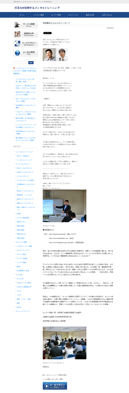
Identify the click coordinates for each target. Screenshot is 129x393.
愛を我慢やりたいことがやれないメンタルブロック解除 (26, 139)
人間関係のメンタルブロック (26, 185)
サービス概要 (39, 15)
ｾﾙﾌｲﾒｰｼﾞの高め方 (23, 156)
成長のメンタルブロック (25, 203)
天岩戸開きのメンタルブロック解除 (26, 132)
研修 (18, 266)
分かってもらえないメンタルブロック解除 (26, 100)
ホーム (21, 15)
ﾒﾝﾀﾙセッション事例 (24, 283)
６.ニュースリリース (23, 311)
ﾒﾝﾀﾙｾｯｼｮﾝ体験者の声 (24, 287)
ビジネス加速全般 (23, 218)
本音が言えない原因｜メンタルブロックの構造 (26, 93)
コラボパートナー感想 (24, 246)
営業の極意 (20, 230)
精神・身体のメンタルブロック (26, 208)
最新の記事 (90, 15)
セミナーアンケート (24, 250)
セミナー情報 (56, 15)
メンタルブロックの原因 (25, 180)
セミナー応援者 (22, 258)
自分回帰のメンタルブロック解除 (26, 106)
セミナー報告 (21, 254)
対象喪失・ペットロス (24, 195)
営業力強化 (20, 238)
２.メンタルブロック (23, 164)
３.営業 (18, 213)
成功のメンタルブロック (25, 199)
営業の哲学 (20, 226)
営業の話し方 (21, 234)
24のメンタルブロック (24, 168)
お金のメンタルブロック (25, 172)
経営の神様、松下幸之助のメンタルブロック (26, 119)
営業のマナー (21, 222)
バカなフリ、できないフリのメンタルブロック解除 (26, 113)
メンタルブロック (23, 176)
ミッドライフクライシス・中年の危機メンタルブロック (26, 126)
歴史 (18, 303)
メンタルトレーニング (24, 160)
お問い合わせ (107, 15)
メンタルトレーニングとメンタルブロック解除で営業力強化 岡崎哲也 (25, 70)
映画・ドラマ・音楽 (24, 299)
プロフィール (73, 15)
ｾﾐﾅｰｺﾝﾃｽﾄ (20, 279)
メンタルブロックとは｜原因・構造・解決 (25, 80)
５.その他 (19, 274)
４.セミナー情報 (21, 242)
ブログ (19, 295)
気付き (19, 307)
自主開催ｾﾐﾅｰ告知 (23, 271)
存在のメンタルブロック (25, 191)
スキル (19, 291)
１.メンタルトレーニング (24, 152)
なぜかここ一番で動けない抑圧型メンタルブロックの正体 (26, 87)
